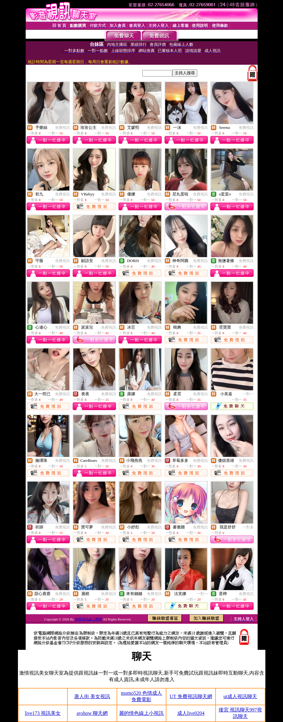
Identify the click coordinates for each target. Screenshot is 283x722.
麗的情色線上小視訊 (141, 713)
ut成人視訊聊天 (240, 696)
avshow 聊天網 (92, 713)
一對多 (248, 527)
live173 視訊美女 (43, 713)
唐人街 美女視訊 (92, 696)
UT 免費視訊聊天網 (191, 696)
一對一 (248, 394)
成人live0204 (190, 713)
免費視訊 (62, 127)
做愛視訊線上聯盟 (88, 619)
